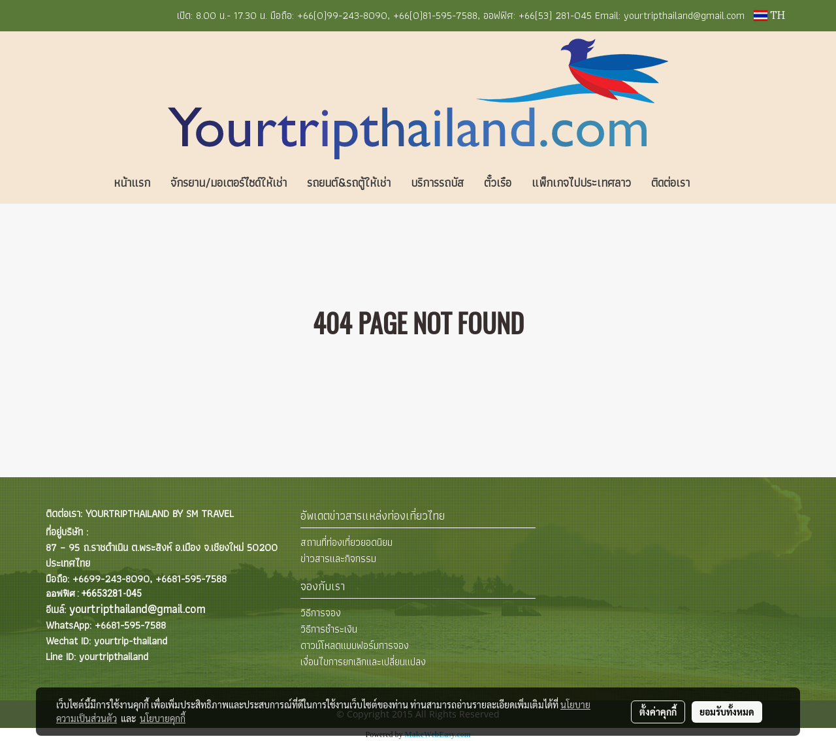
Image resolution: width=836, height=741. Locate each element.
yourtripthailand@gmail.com (137, 608)
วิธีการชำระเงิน (328, 629)
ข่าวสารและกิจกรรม (338, 558)
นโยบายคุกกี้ (162, 718)
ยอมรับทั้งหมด (726, 711)
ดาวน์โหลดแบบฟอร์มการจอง (354, 645)
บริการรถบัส (437, 182)
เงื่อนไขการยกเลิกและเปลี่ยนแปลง (363, 662)
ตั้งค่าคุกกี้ (658, 711)
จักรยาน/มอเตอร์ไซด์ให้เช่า (228, 182)
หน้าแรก (132, 182)
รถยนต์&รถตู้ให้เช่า (349, 182)
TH (769, 16)
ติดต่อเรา (670, 182)
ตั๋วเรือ (497, 182)
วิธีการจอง (320, 613)
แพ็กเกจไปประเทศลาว (581, 182)
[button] (719, 183)
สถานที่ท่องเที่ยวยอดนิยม (346, 542)
